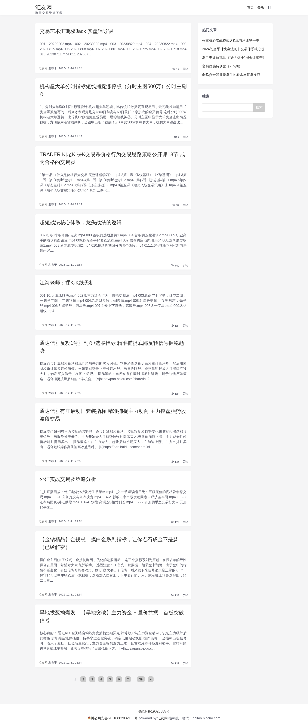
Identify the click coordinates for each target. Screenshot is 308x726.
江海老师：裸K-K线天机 (67, 283)
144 (174, 462)
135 (174, 394)
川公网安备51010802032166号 (113, 718)
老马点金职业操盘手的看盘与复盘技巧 (231, 75)
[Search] (228, 107)
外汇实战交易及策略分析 (68, 479)
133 (174, 325)
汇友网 (43, 7)
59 (141, 679)
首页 (250, 7)
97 (175, 205)
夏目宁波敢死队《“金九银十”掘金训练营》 (234, 57)
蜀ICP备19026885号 (154, 711)
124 (174, 522)
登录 (260, 7)
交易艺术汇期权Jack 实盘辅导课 (76, 31)
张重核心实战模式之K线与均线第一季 (230, 40)
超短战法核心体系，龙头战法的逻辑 (81, 222)
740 (174, 265)
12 (175, 69)
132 (174, 595)
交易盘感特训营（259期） (222, 66)
